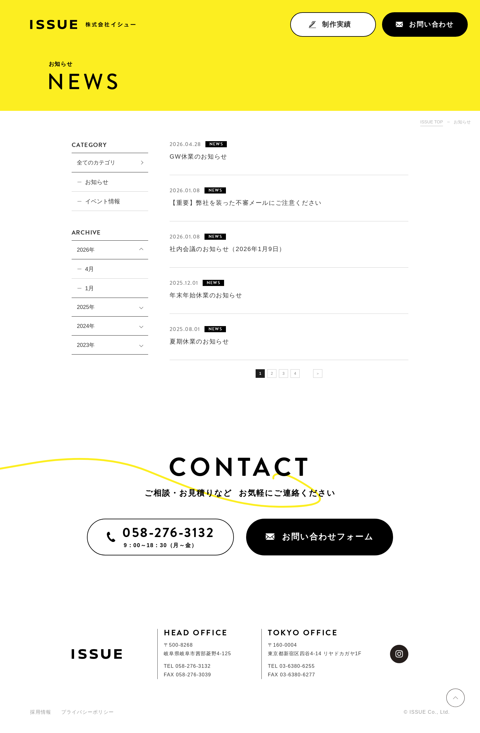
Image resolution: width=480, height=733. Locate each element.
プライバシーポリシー (87, 712)
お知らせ (96, 182)
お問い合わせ (425, 24)
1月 (89, 288)
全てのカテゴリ (96, 163)
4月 (89, 269)
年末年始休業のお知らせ (206, 295)
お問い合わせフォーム (319, 536)
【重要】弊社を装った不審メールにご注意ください (246, 202)
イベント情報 (102, 201)
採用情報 (40, 712)
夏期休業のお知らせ (199, 341)
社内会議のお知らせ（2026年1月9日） (228, 249)
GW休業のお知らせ (198, 156)
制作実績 (330, 24)
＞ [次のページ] (318, 373)
